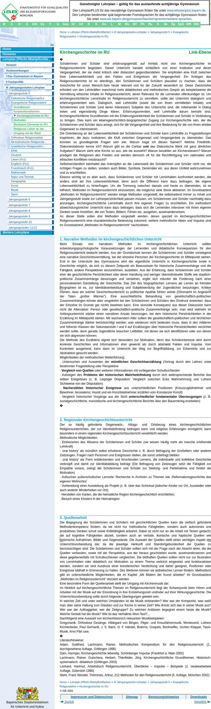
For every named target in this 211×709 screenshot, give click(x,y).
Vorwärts (202, 702)
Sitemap (132, 697)
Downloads (198, 697)
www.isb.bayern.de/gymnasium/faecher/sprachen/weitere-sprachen (146, 19)
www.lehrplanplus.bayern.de (186, 10)
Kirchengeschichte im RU (93, 36)
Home (63, 32)
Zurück (67, 702)
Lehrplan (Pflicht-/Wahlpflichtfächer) (90, 32)
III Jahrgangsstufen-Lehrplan (130, 32)
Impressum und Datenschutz (92, 697)
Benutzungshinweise (163, 697)
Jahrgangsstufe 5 (160, 32)
